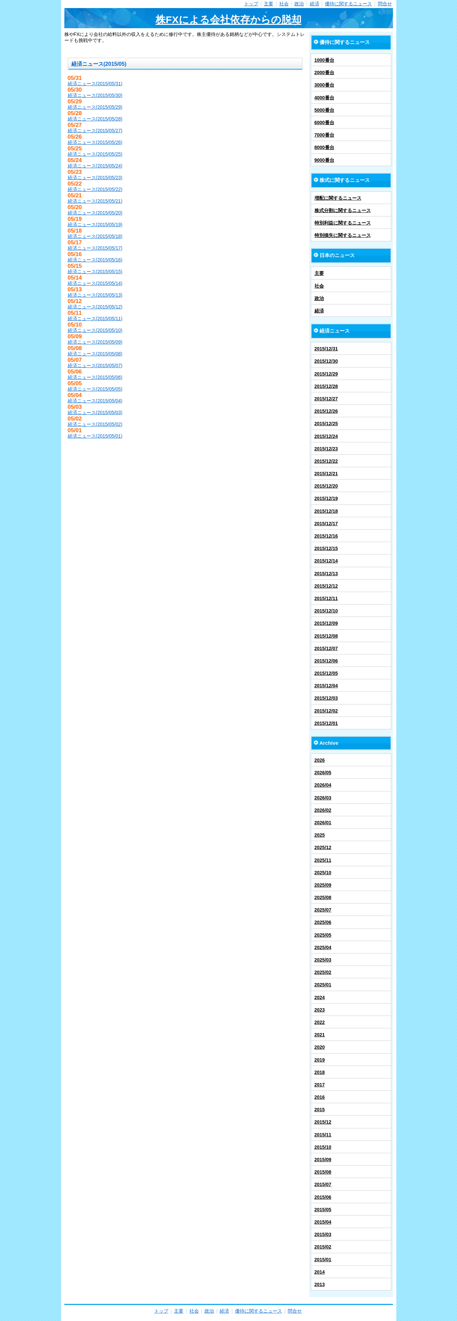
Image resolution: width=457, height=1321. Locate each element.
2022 (320, 1022)
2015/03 (323, 1234)
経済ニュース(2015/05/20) (95, 212)
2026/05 (323, 772)
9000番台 (324, 160)
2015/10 (323, 1147)
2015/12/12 (326, 586)
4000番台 (324, 97)
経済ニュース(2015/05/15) (95, 271)
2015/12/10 (326, 611)
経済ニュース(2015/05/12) (95, 306)
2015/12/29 (326, 374)
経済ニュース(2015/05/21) (95, 201)
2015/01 (323, 1259)
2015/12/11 (326, 598)
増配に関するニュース (338, 198)
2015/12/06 (326, 661)
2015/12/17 (326, 523)
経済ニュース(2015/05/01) (95, 436)
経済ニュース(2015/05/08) (95, 353)
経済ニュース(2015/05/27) (95, 130)
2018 (320, 1072)
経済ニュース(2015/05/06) (95, 377)
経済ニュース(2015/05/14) (95, 283)
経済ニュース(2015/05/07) (95, 365)
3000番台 (324, 85)
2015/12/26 (326, 411)
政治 (299, 3)
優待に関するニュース (348, 3)
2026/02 (323, 810)
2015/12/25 (326, 423)
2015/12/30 (326, 361)
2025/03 (323, 960)
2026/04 (323, 785)
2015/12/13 (326, 573)
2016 (320, 1097)
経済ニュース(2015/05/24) (95, 165)
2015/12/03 (326, 698)
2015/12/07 (326, 648)
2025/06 (323, 922)
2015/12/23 (326, 448)
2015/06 (323, 1197)
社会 (284, 3)
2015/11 (323, 1134)
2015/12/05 (326, 673)
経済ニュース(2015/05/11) (95, 318)
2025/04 (323, 947)
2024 (320, 997)
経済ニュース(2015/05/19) (95, 224)
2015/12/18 (326, 511)
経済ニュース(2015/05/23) (95, 177)
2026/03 (323, 797)
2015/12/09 (326, 623)
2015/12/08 (326, 636)
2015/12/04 (326, 685)
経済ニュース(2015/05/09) (95, 342)
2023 (320, 1010)
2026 (320, 760)
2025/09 (323, 885)
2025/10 (323, 872)
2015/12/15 (326, 548)
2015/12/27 (326, 398)
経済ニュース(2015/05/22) (95, 189)
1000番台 (324, 60)
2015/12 (323, 1122)
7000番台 (324, 135)
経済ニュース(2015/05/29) (95, 107)
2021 (320, 1034)
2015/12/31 (326, 348)
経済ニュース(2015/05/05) (95, 389)
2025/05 (323, 935)
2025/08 (323, 897)
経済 (314, 3)
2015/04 (323, 1222)
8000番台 (324, 147)
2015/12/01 (326, 723)
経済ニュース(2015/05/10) (95, 330)
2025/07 (323, 910)
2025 (320, 835)
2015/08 (323, 1172)
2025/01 (323, 984)
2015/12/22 (326, 461)
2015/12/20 (326, 486)
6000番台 (324, 122)
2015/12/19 (326, 498)
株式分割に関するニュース (343, 210)
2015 (320, 1109)
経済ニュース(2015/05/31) (95, 83)
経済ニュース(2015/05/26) (95, 142)
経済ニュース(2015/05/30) (95, 95)
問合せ (385, 3)
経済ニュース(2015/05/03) (95, 412)
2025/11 (323, 860)
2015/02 (323, 1247)
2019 (320, 1060)
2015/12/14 (326, 561)
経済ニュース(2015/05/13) (95, 295)
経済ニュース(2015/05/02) (95, 424)
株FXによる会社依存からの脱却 (228, 19)
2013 (320, 1284)
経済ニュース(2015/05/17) (95, 248)
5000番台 (324, 110)
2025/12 (323, 847)
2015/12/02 (326, 711)
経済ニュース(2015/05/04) (95, 400)
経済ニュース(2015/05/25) (95, 154)
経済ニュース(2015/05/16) (95, 259)
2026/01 (323, 822)
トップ (251, 3)
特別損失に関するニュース (343, 235)
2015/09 (323, 1159)
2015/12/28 (326, 386)
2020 (320, 1047)
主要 (268, 3)
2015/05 (323, 1209)
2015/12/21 (326, 473)
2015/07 (323, 1184)
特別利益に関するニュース (343, 223)
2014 (320, 1272)
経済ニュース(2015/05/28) (95, 118)
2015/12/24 (326, 436)
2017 (320, 1084)
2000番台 (324, 72)
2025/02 (323, 972)
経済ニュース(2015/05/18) (95, 236)
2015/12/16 (326, 536)
